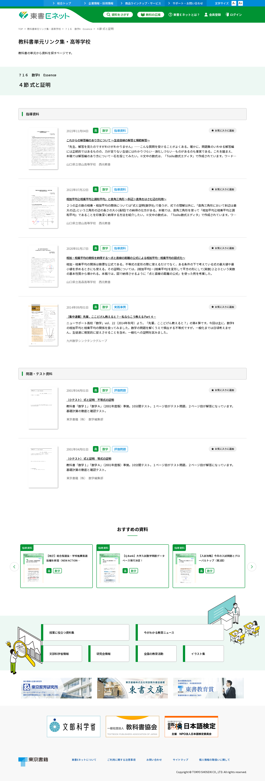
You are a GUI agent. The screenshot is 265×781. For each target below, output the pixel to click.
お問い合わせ (163, 756)
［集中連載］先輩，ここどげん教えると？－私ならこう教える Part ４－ (120, 317)
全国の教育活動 (156, 653)
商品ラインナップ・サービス (141, 3)
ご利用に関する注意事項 (127, 756)
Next (252, 566)
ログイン (233, 14)
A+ (240, 3)
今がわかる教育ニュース (163, 632)
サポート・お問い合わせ (185, 3)
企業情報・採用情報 (98, 3)
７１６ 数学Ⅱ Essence (87, 29)
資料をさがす (118, 14)
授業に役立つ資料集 (65, 632)
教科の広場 (150, 14)
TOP (21, 29)
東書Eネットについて (86, 756)
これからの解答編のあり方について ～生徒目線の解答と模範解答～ (116, 141)
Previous (13, 566)
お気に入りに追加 (222, 131)
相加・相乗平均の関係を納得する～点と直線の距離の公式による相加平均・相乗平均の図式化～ (137, 258)
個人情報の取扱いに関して (229, 756)
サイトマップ (191, 756)
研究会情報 (106, 653)
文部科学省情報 (62, 653)
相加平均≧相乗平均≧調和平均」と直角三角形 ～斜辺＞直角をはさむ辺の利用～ (126, 200)
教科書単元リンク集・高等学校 (47, 29)
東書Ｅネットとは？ (184, 14)
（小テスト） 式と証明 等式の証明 (93, 459)
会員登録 (212, 14)
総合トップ (62, 3)
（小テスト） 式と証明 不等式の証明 (94, 400)
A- (233, 3)
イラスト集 (200, 653)
